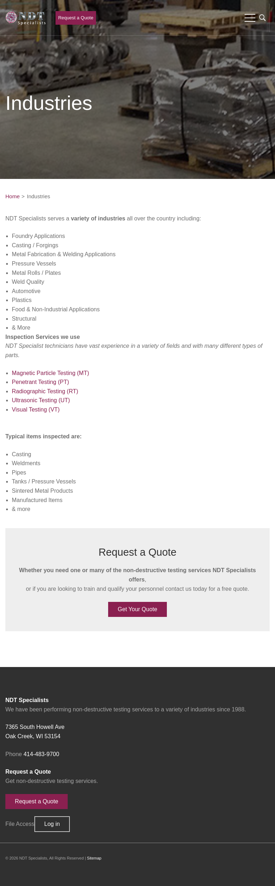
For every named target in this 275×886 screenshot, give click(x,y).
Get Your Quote (137, 609)
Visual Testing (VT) (36, 410)
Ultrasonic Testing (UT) (41, 400)
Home (12, 196)
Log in (52, 824)
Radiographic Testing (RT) (45, 391)
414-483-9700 (41, 754)
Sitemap (94, 858)
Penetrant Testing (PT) (40, 382)
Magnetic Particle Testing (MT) (50, 373)
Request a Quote (75, 17)
